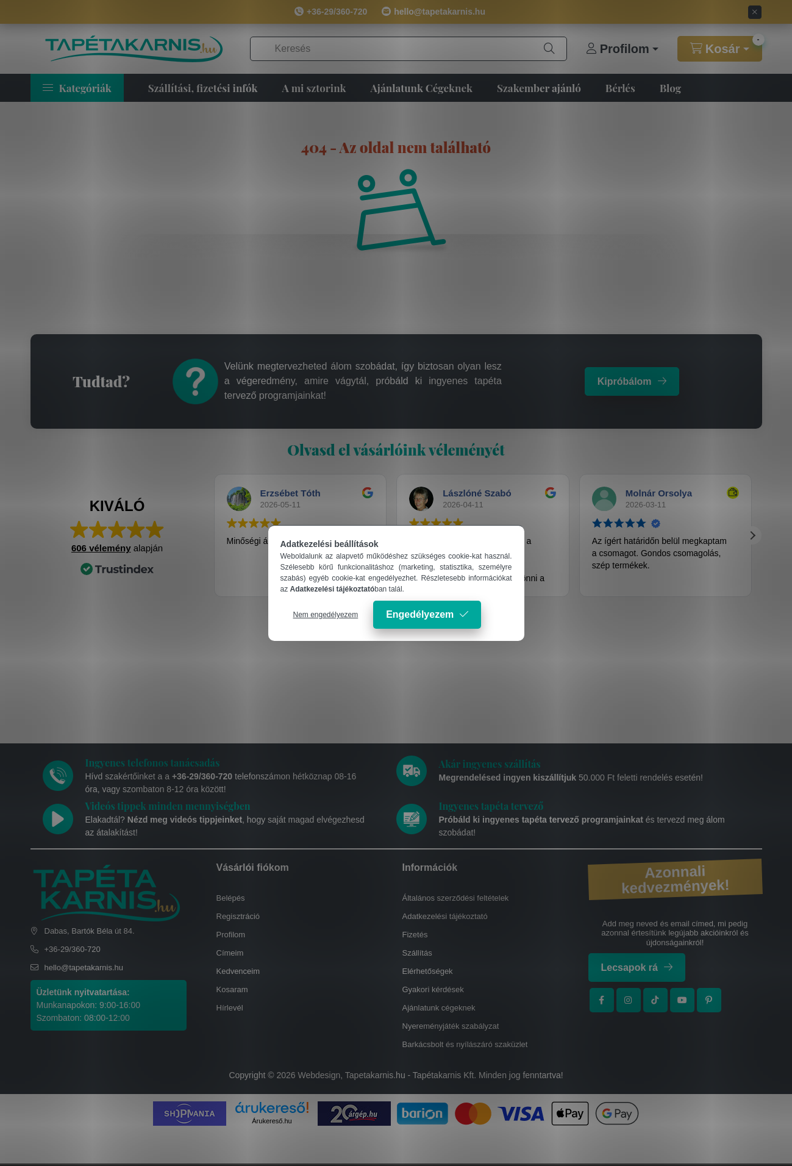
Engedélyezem (420, 614)
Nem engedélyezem (326, 614)
